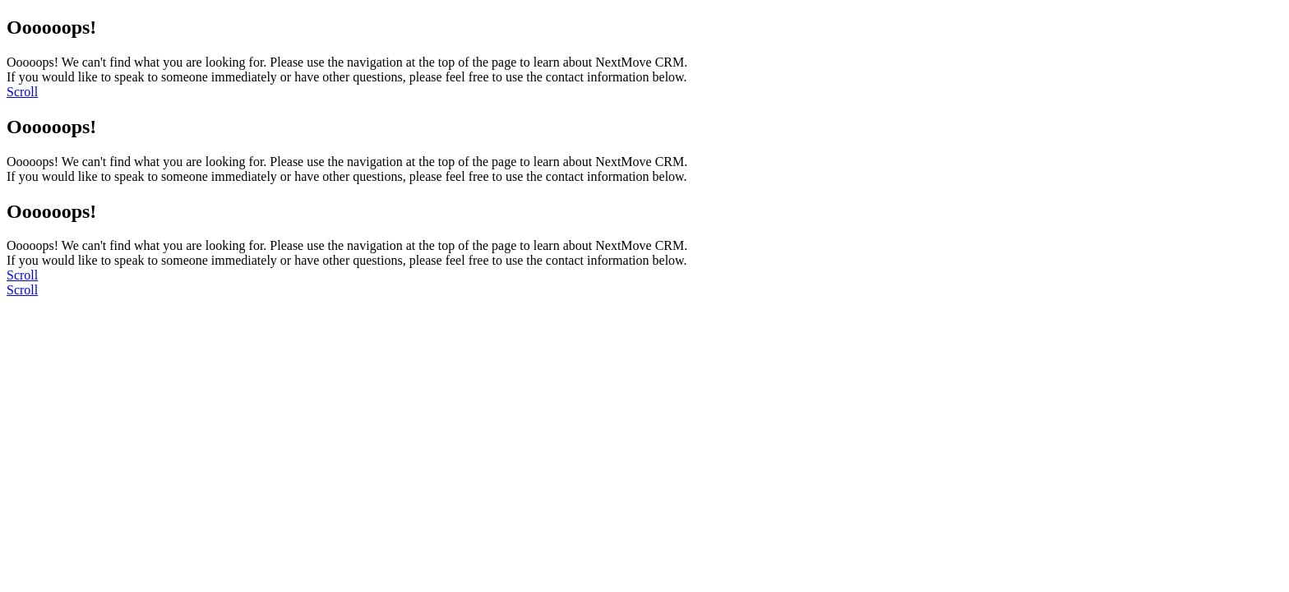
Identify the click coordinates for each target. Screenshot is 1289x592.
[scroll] (22, 92)
